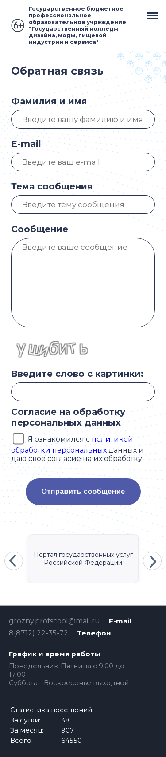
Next (152, 561)
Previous (13, 561)
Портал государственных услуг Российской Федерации (83, 559)
